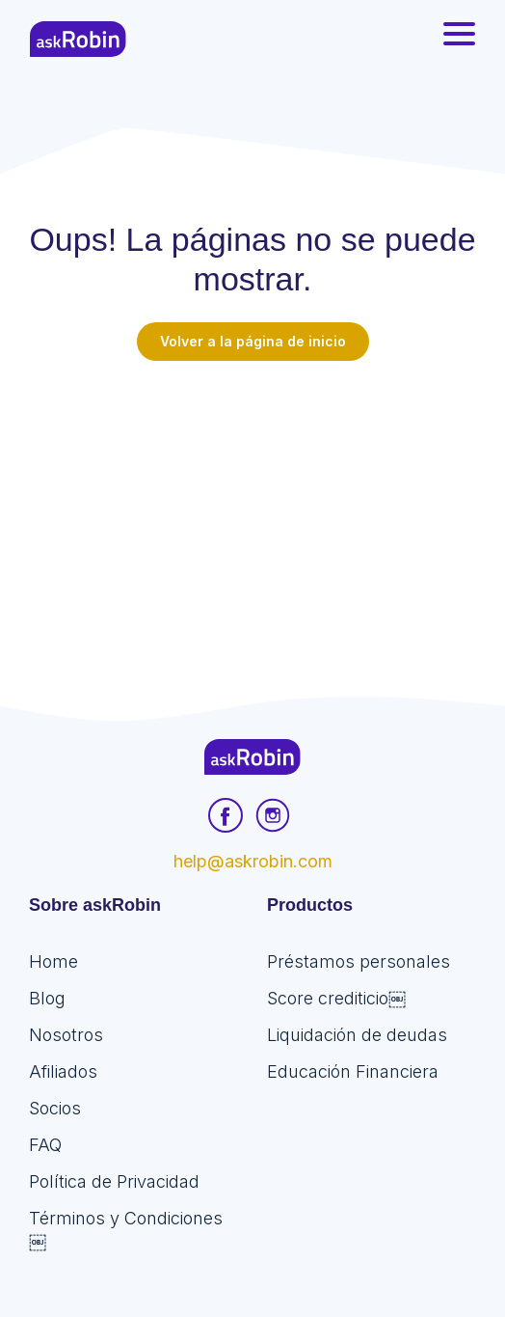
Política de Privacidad (114, 1181)
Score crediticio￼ (336, 998)
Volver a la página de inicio (253, 341)
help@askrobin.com (252, 861)
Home (53, 961)
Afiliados (63, 1071)
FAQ (45, 1145)
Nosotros (66, 1035)
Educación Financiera (353, 1071)
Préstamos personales (358, 961)
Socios (55, 1108)
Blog (47, 998)
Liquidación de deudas (357, 1035)
